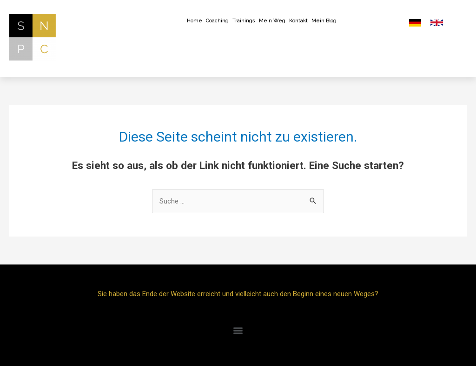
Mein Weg (272, 21)
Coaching (217, 21)
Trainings (243, 21)
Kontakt (298, 21)
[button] (238, 330)
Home (194, 21)
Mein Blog (324, 21)
